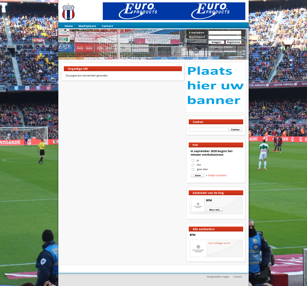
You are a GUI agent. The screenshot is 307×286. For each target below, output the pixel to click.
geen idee (202, 169)
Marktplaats (87, 26)
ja (198, 160)
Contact (107, 26)
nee (199, 164)
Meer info (214, 209)
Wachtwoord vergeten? (221, 46)
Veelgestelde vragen (218, 276)
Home (69, 26)
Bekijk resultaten (216, 175)
